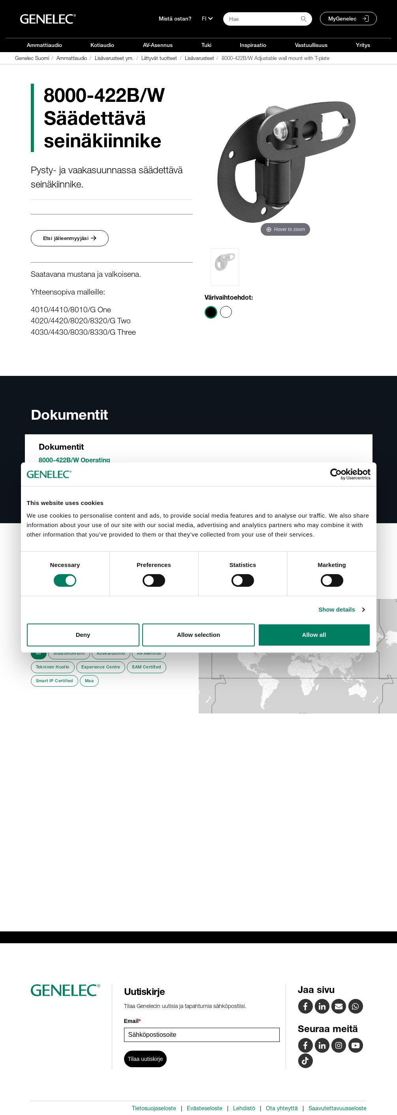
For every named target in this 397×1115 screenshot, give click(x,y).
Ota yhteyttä (282, 1108)
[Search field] (267, 19)
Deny (83, 634)
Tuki (206, 45)
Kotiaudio (102, 45)
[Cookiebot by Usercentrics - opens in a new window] (336, 474)
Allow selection (198, 634)
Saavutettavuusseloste (338, 1108)
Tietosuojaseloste (154, 1108)
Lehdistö (244, 1108)
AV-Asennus (158, 45)
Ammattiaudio (44, 45)
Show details (336, 609)
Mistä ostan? (175, 18)
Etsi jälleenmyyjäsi (70, 238)
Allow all (314, 634)
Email (132, 1021)
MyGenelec (342, 18)
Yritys (363, 45)
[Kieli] (207, 18)
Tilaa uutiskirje (145, 1059)
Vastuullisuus (311, 45)
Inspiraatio (253, 45)
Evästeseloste (204, 1108)
